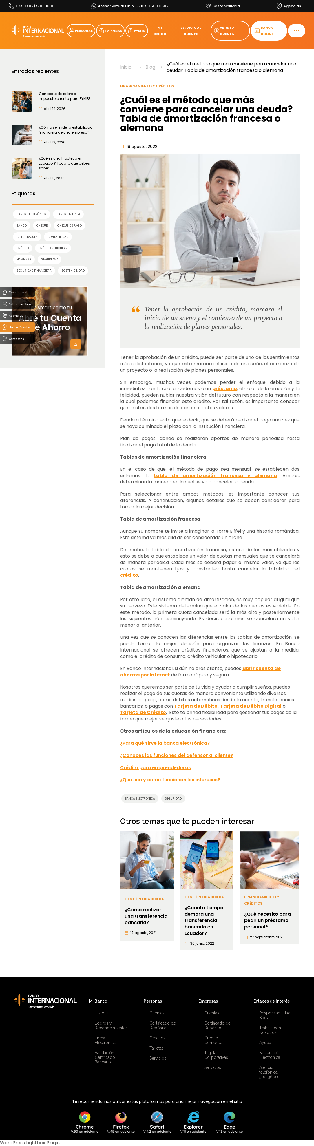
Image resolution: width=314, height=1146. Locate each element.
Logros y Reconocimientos (110, 1025)
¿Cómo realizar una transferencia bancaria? (146, 916)
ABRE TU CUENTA (224, 30)
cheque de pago (69, 225)
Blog (150, 67)
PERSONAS (81, 31)
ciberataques (27, 237)
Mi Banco (98, 1001)
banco (22, 225)
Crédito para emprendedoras (155, 767)
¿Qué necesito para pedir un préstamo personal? (267, 920)
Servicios (157, 1058)
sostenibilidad (73, 271)
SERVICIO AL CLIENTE (190, 30)
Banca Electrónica (32, 214)
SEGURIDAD (49, 259)
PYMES (136, 30)
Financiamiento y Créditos (147, 86)
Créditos (157, 1038)
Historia (102, 1013)
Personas (153, 1001)
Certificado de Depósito (162, 1025)
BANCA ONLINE (263, 30)
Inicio (126, 67)
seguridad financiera (34, 271)
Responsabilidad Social (275, 1015)
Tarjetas (156, 1048)
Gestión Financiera (144, 899)
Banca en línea (68, 214)
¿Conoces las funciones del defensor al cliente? (176, 755)
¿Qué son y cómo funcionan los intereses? (170, 779)
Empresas (208, 1001)
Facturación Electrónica (270, 1055)
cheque (42, 225)
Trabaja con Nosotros (270, 1030)
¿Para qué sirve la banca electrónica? (165, 743)
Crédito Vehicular (53, 248)
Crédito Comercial (214, 1040)
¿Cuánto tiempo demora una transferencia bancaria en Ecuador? (204, 921)
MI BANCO (160, 30)
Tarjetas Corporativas (216, 1055)
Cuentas (157, 1013)
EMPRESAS (110, 30)
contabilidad (58, 237)
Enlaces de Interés (271, 1001)
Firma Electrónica (105, 1040)
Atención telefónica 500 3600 (268, 1072)
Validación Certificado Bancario (105, 1057)
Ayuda (265, 1042)
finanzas (24, 259)
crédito (23, 248)
